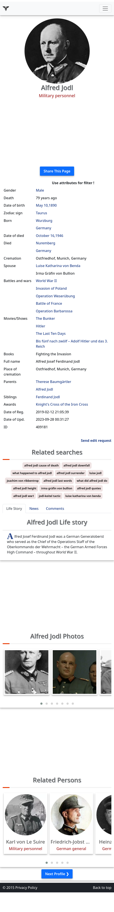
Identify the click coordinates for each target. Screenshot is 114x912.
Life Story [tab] (14, 508)
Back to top (102, 887)
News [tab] (34, 508)
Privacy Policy (26, 887)
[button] (41, 703)
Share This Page (57, 171)
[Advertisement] (57, 132)
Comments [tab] (55, 508)
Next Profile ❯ (57, 873)
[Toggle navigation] (105, 8)
